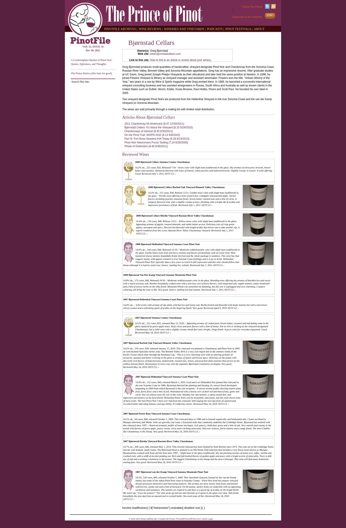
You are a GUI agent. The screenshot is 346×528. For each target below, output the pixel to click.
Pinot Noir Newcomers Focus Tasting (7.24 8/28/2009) (156, 142)
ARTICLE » (170, 173)
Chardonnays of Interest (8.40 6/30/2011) (148, 131)
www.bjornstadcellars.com (165, 53)
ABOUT (259, 28)
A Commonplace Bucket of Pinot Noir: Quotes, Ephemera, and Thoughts (91, 62)
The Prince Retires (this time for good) (91, 73)
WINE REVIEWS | (151, 28)
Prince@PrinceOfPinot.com (188, 519)
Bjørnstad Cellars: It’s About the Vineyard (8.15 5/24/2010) (158, 127)
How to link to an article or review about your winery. (180, 60)
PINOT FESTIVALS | (238, 28)
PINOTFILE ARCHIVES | (120, 28)
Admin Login (207, 519)
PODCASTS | (215, 28)
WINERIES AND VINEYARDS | (185, 28)
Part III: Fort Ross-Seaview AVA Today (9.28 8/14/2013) (156, 138)
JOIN (270, 15)
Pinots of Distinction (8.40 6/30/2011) (146, 146)
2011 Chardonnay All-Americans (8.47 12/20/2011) (154, 123)
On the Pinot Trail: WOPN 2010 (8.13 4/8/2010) (152, 135)
